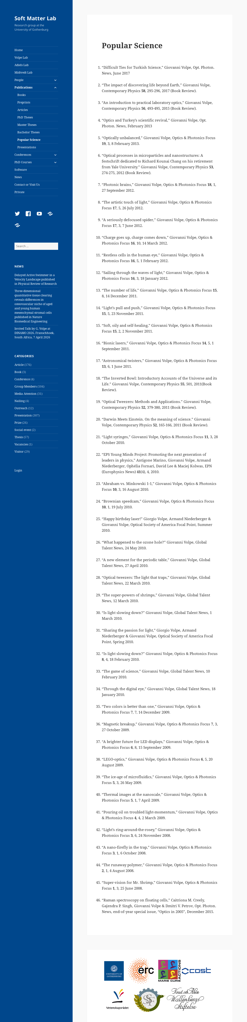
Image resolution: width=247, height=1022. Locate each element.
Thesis (18, 437)
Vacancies (21, 444)
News (18, 177)
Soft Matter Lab (35, 18)
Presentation (23, 415)
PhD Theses (25, 117)
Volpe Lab (21, 57)
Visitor (19, 452)
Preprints (23, 102)
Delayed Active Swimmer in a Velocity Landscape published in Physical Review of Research (35, 279)
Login (18, 470)
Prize (17, 423)
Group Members (25, 386)
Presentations (26, 147)
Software (20, 170)
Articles (22, 110)
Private (19, 192)
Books (21, 95)
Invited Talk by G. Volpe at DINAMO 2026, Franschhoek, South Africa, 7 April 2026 (34, 333)
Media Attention (25, 394)
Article (19, 365)
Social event (22, 430)
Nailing (19, 401)
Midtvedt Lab (23, 72)
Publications (23, 87)
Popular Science (29, 140)
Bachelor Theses (28, 132)
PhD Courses (23, 162)
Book (17, 372)
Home (18, 50)
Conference (22, 379)
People (18, 80)
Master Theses (26, 125)
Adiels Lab (21, 65)
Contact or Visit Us (27, 185)
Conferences (22, 155)
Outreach (20, 408)
